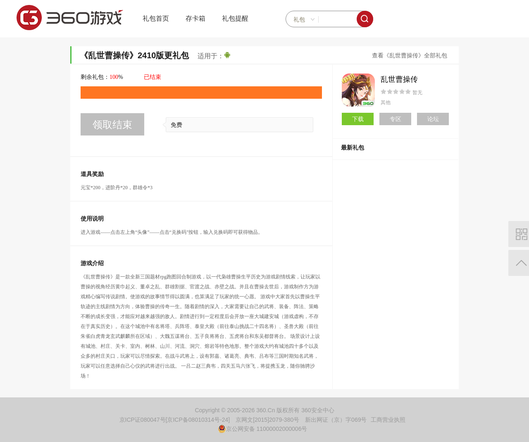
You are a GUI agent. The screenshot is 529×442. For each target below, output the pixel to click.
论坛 (433, 119)
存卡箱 (195, 18)
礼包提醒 (235, 18)
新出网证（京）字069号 (336, 419)
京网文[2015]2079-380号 (267, 419)
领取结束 (112, 124)
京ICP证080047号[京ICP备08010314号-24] (174, 419)
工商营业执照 (388, 419)
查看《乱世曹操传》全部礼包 (409, 55)
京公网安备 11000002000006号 (262, 429)
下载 (358, 119)
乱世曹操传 (399, 79)
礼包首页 (156, 18)
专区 (395, 119)
